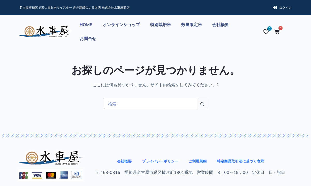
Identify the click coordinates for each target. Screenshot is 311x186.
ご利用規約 (197, 161)
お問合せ (88, 38)
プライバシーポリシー (160, 161)
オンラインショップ (121, 24)
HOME (86, 24)
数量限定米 (191, 24)
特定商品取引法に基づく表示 (240, 161)
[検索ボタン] (202, 104)
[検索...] (150, 104)
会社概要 (220, 24)
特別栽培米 (160, 24)
